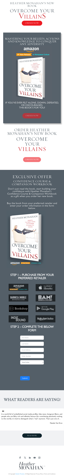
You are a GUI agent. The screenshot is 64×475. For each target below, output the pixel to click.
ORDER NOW (32, 23)
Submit (25, 378)
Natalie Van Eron (56, 423)
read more (32, 436)
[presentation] (35, 370)
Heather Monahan (20, 474)
